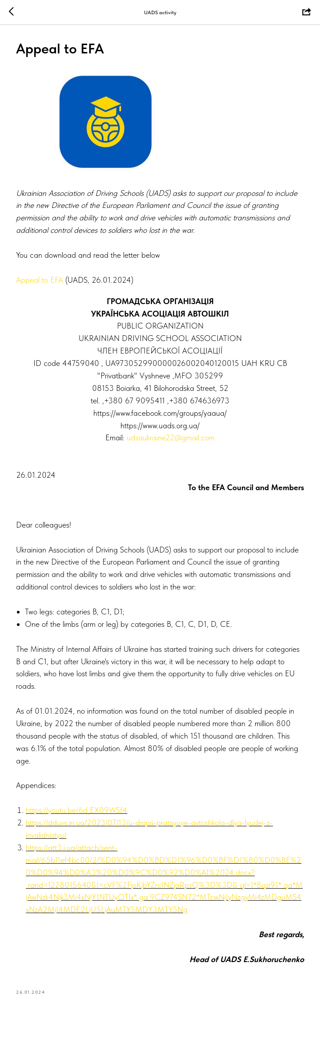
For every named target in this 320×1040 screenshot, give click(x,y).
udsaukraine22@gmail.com (171, 439)
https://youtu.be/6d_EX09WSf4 (78, 812)
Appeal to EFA (41, 282)
